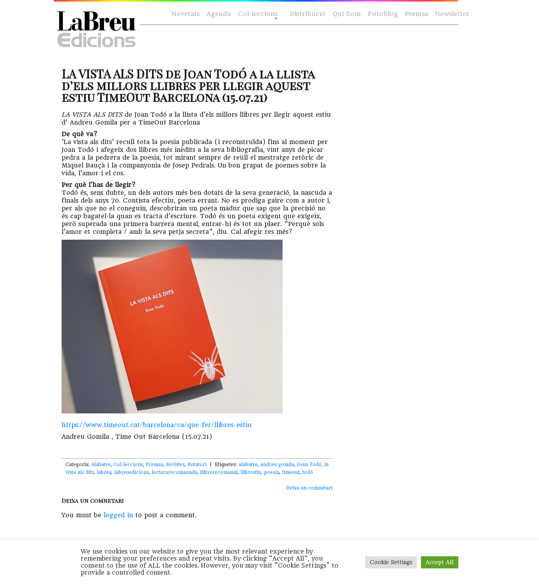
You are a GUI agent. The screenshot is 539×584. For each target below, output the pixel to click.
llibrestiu (250, 472)
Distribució (307, 14)
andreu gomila (277, 464)
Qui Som (346, 14)
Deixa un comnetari (309, 488)
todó (307, 472)
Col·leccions (257, 14)
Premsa (416, 14)
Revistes (175, 464)
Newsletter (452, 14)
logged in (118, 515)
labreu (104, 472)
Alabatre (101, 464)
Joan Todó (309, 464)
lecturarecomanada (174, 472)
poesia (271, 472)
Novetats (185, 14)
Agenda (219, 14)
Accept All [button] (440, 562)
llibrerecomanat (219, 472)
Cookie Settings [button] (391, 562)
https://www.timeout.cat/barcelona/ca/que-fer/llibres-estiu (157, 425)
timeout (291, 472)
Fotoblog (383, 14)
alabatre (248, 464)
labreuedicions (131, 472)
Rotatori (197, 464)
